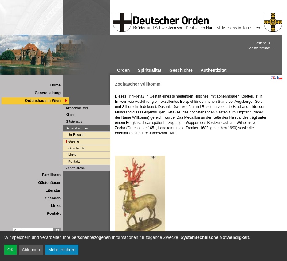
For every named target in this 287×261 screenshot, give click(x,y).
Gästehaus (262, 43)
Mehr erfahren (61, 249)
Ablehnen (31, 249)
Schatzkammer (259, 48)
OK (10, 249)
